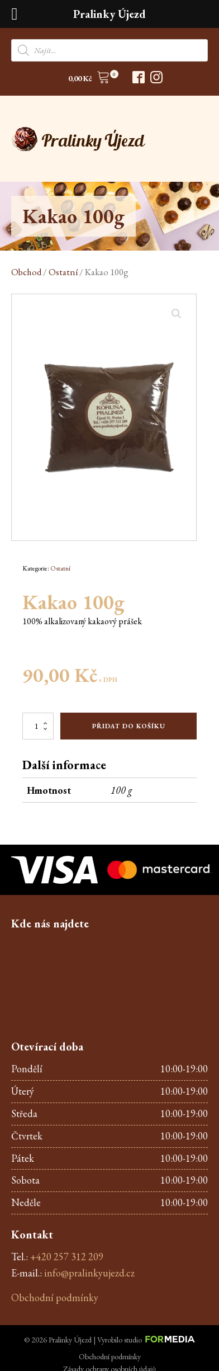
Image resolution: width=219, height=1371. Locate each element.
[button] (89, 79)
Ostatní (63, 272)
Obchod (26, 272)
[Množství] (38, 726)
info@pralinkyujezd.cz (89, 1272)
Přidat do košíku (128, 726)
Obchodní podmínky (54, 1297)
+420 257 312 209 (66, 1256)
